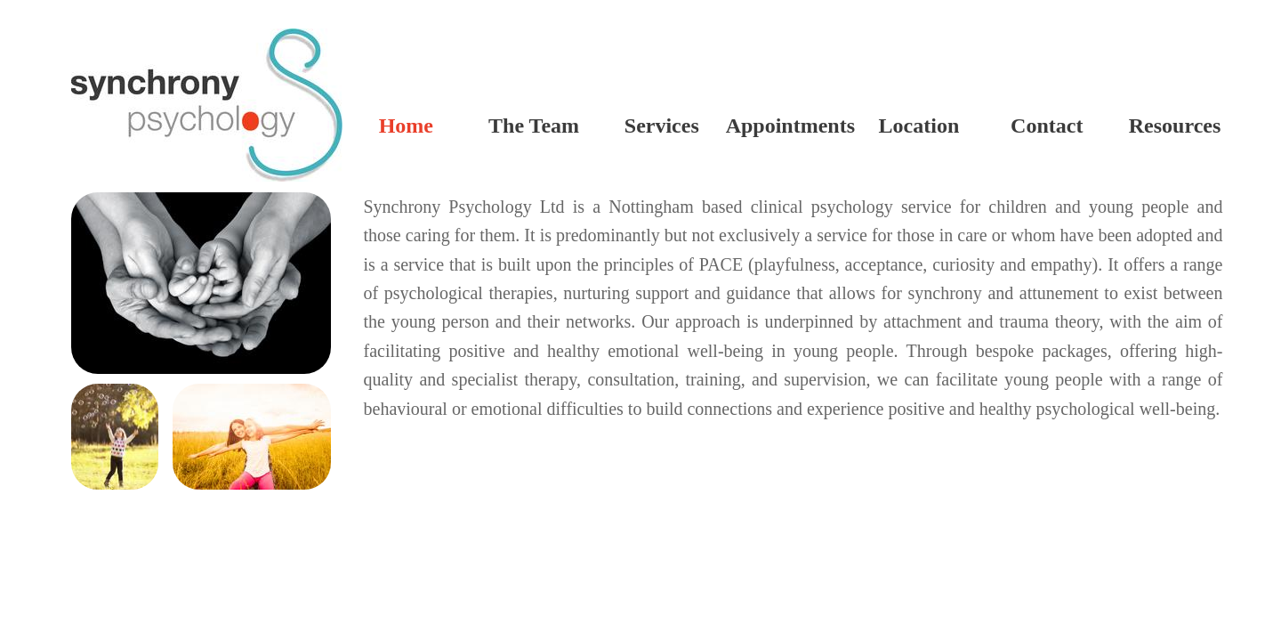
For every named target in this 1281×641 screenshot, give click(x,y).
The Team (533, 125)
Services (661, 125)
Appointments (790, 125)
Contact (1047, 125)
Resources (1175, 125)
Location (919, 125)
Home (406, 125)
